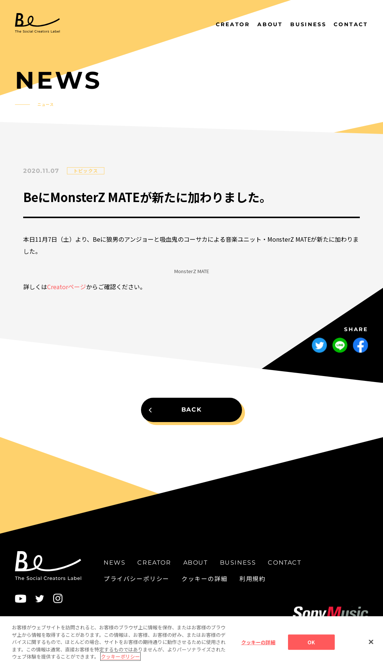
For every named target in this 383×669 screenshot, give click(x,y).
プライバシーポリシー (136, 578)
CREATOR (233, 24)
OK (311, 641)
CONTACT (351, 24)
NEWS (197, 24)
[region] (191, 642)
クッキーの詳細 (204, 578)
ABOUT (270, 24)
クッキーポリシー (120, 656)
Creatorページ (66, 286)
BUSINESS (308, 24)
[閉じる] (371, 641)
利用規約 (252, 578)
